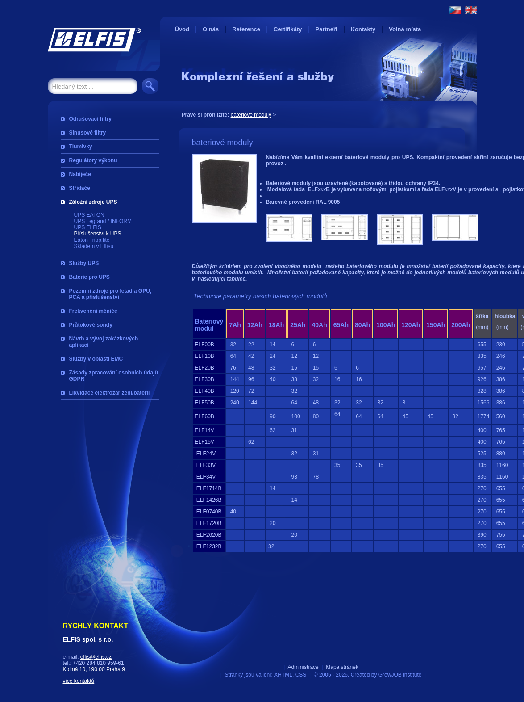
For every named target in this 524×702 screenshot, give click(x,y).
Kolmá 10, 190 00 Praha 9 (94, 669)
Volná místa (405, 29)
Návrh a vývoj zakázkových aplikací (103, 342)
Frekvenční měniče (93, 311)
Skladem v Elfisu (94, 246)
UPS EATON (89, 215)
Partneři (326, 29)
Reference (246, 29)
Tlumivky (80, 146)
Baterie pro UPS (89, 277)
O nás (211, 29)
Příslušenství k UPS (97, 234)
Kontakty (363, 29)
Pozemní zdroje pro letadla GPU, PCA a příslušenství (110, 294)
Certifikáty (288, 29)
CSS (301, 675)
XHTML (283, 675)
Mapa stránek (342, 667)
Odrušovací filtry (90, 119)
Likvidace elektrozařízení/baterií (109, 393)
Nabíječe (80, 174)
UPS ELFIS (87, 227)
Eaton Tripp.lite (92, 240)
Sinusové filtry (87, 133)
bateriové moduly (251, 115)
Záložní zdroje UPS (93, 202)
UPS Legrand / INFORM (103, 221)
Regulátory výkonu (93, 160)
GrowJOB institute (400, 675)
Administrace (302, 667)
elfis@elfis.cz (96, 657)
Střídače (79, 188)
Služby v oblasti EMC (96, 359)
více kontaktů (79, 681)
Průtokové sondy (90, 325)
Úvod (182, 29)
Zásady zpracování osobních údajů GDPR (113, 376)
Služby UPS (84, 263)
